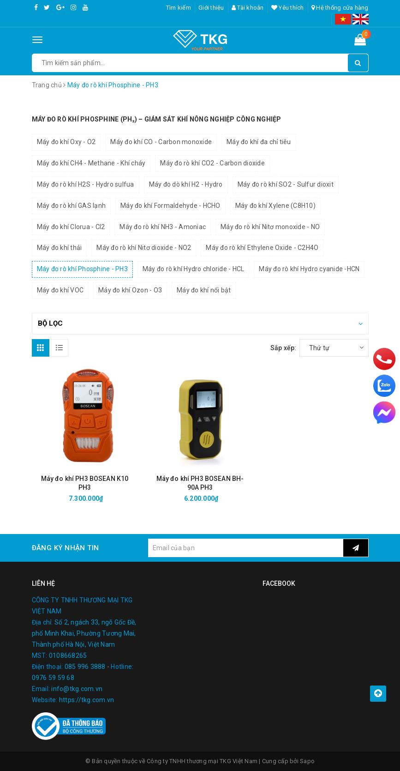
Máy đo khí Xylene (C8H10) (275, 205)
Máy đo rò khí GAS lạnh (71, 205)
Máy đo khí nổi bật (204, 290)
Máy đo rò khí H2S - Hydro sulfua (85, 184)
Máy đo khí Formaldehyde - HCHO (170, 205)
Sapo (307, 761)
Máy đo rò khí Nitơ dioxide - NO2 (143, 247)
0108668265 (68, 655)
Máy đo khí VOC (60, 290)
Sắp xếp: (283, 348)
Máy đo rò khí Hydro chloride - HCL (194, 269)
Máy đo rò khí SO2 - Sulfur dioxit (286, 184)
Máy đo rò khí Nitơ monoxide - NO (270, 227)
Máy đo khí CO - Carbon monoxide (161, 142)
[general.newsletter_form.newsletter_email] (245, 548)
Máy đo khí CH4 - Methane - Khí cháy (91, 163)
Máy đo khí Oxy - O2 (66, 142)
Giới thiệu (211, 7)
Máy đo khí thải (59, 247)
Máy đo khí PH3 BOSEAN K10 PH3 (85, 483)
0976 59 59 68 (53, 677)
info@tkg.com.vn (76, 688)
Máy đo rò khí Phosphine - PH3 (82, 269)
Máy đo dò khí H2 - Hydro (186, 184)
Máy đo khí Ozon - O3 (130, 290)
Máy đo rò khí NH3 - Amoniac (162, 227)
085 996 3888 (85, 666)
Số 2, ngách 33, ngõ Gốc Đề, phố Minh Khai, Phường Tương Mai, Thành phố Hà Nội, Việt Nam (84, 633)
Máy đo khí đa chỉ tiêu (259, 142)
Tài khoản (248, 7)
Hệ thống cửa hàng (340, 7)
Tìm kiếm (178, 7)
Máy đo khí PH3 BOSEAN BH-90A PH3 (200, 483)
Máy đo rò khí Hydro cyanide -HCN (309, 269)
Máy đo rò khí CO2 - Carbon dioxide (212, 163)
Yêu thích (287, 7)
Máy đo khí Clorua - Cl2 (71, 227)
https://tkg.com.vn (86, 700)
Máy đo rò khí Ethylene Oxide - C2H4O (262, 247)
